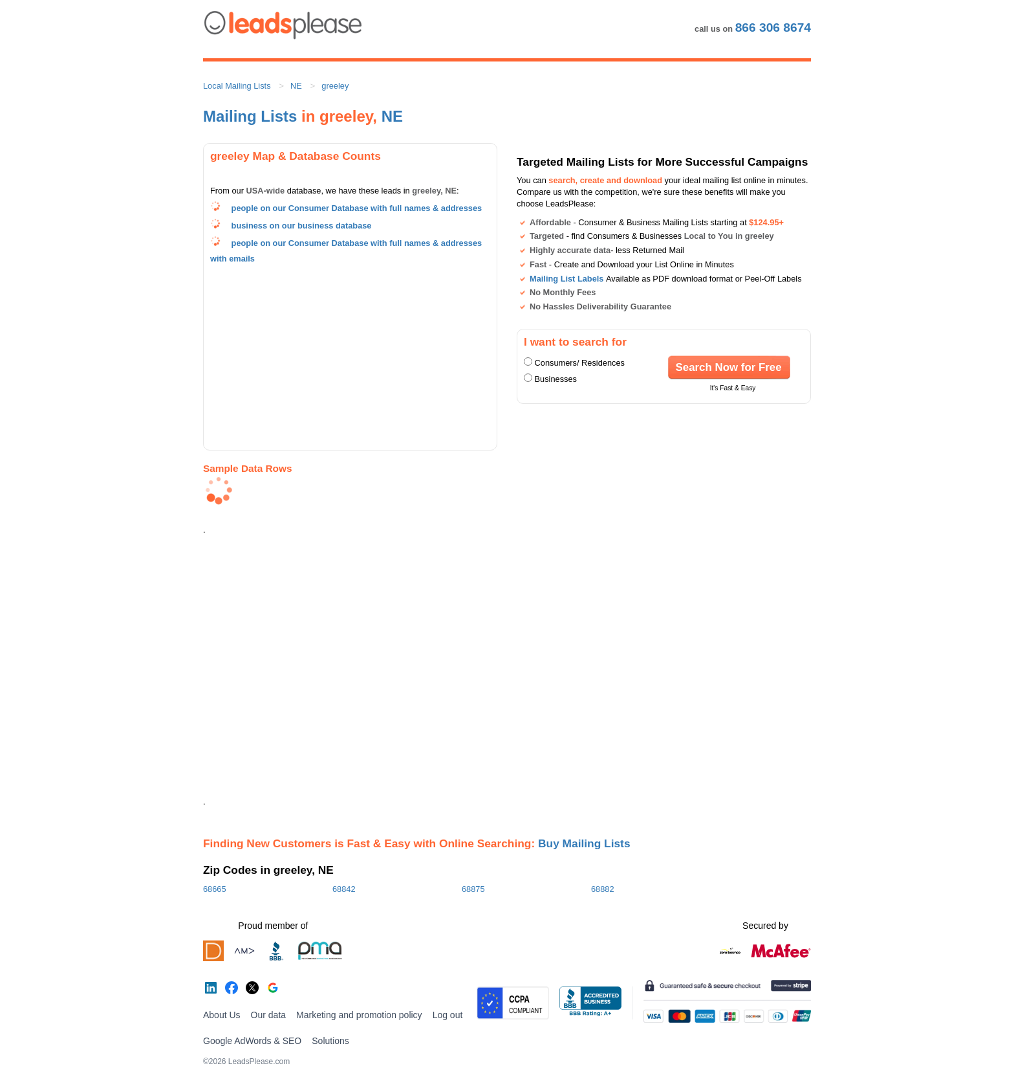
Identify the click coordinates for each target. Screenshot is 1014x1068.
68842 (344, 889)
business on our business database (302, 225)
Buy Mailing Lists (584, 843)
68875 (473, 889)
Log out (448, 1015)
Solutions (330, 1041)
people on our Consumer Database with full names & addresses (357, 208)
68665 (214, 889)
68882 (602, 889)
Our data (268, 1015)
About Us (222, 1015)
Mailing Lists (250, 116)
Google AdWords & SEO (252, 1041)
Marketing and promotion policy (359, 1015)
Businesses (556, 379)
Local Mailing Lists (237, 86)
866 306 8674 (773, 27)
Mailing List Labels (566, 279)
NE (296, 86)
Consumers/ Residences (580, 363)
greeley (335, 86)
